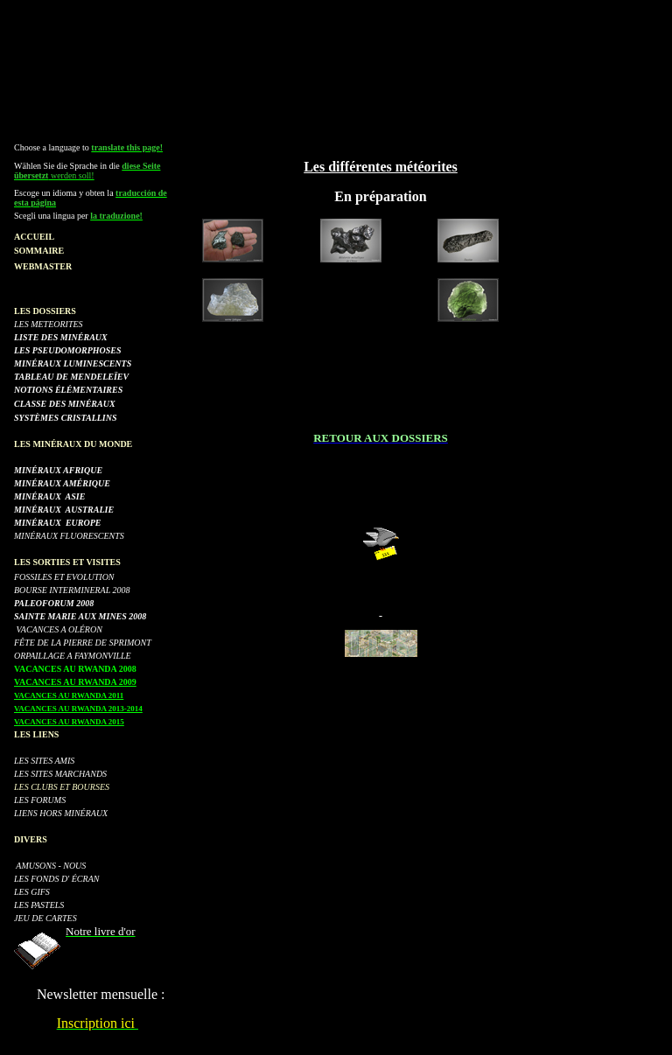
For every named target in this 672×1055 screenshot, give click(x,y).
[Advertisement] (336, 46)
